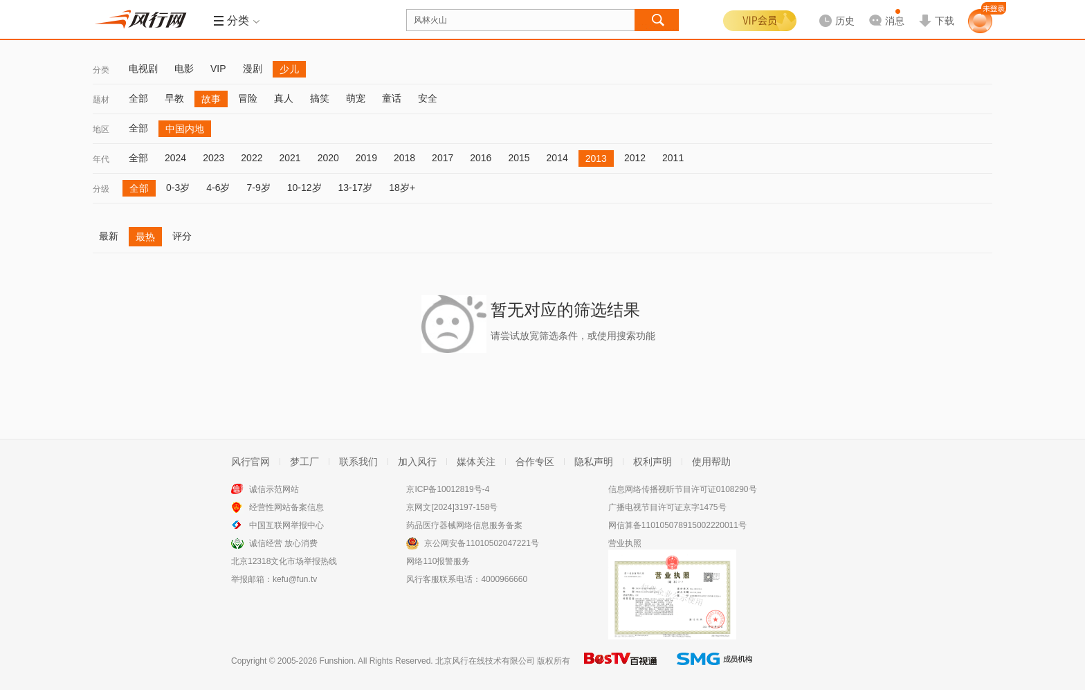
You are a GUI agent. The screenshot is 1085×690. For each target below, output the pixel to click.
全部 (138, 98)
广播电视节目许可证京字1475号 (667, 507)
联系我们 (358, 461)
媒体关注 (476, 461)
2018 (404, 157)
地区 (101, 129)
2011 (673, 157)
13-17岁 (355, 187)
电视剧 (143, 68)
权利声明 (652, 461)
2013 (596, 158)
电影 (184, 68)
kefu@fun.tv (295, 579)
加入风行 (417, 461)
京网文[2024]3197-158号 (452, 507)
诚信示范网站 (274, 489)
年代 (101, 159)
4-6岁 (218, 187)
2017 (442, 157)
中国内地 (184, 128)
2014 (557, 157)
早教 (174, 98)
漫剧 (252, 68)
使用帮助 (711, 461)
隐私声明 (593, 461)
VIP (218, 68)
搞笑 (319, 98)
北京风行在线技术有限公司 (485, 661)
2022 (251, 157)
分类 (101, 70)
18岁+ (402, 187)
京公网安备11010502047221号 (481, 543)
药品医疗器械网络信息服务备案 (464, 525)
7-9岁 (258, 187)
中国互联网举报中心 (286, 525)
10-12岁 (304, 187)
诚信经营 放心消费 (283, 543)
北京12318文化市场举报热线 (284, 561)
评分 (182, 236)
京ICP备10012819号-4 (447, 489)
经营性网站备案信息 (286, 507)
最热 (145, 236)
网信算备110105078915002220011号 (677, 525)
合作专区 (535, 461)
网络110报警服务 (438, 561)
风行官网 (250, 461)
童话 (391, 98)
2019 (366, 157)
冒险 (247, 98)
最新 (108, 236)
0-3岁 (178, 187)
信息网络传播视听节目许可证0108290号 (682, 489)
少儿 (289, 69)
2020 (328, 157)
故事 (211, 99)
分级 (101, 189)
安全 (427, 98)
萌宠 (355, 98)
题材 (101, 100)
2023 (213, 157)
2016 (480, 157)
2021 (289, 157)
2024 (175, 157)
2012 (635, 157)
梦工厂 (304, 461)
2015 (518, 157)
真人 (283, 98)
